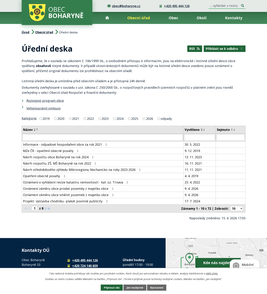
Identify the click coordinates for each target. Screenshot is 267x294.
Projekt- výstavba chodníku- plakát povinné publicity (66, 201)
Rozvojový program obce (45, 100)
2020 (60, 118)
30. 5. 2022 (192, 144)
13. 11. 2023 (193, 157)
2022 (90, 118)
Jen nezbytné (135, 287)
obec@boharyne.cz (126, 6)
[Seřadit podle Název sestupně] (37, 130)
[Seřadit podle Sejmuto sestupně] (234, 130)
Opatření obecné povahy (44, 176)
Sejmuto (225, 129)
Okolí (202, 17)
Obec (173, 17)
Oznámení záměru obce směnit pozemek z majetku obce (69, 195)
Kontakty (233, 17)
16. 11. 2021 (193, 163)
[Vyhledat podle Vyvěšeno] (199, 137)
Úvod (107, 18)
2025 (134, 118)
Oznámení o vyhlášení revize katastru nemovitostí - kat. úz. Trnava (76, 182)
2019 (45, 118)
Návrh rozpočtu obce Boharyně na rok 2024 (59, 157)
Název (29, 129)
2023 (105, 118)
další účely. (212, 273)
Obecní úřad (138, 17)
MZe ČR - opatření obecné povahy (51, 151)
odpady (166, 118)
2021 (75, 118)
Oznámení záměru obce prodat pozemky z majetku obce (69, 188)
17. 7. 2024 (192, 201)
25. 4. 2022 (192, 182)
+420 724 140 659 (85, 266)
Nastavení (156, 287)
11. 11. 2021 (193, 170)
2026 (149, 118)
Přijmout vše (112, 287)
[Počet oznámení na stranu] (236, 208)
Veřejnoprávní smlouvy (43, 108)
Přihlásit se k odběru (225, 49)
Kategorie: (29, 118)
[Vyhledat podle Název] (102, 137)
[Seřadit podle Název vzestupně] (37, 129)
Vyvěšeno (193, 129)
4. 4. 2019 (191, 176)
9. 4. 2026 (191, 188)
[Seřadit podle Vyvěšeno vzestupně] (204, 129)
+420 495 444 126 (177, 6)
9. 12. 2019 (192, 151)
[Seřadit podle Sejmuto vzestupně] (234, 129)
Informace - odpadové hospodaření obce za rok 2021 (65, 144)
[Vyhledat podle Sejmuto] (230, 137)
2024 (119, 118)
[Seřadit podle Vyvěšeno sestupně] (204, 130)
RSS (194, 49)
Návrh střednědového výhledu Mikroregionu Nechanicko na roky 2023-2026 (82, 170)
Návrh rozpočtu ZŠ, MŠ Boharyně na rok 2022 (60, 163)
